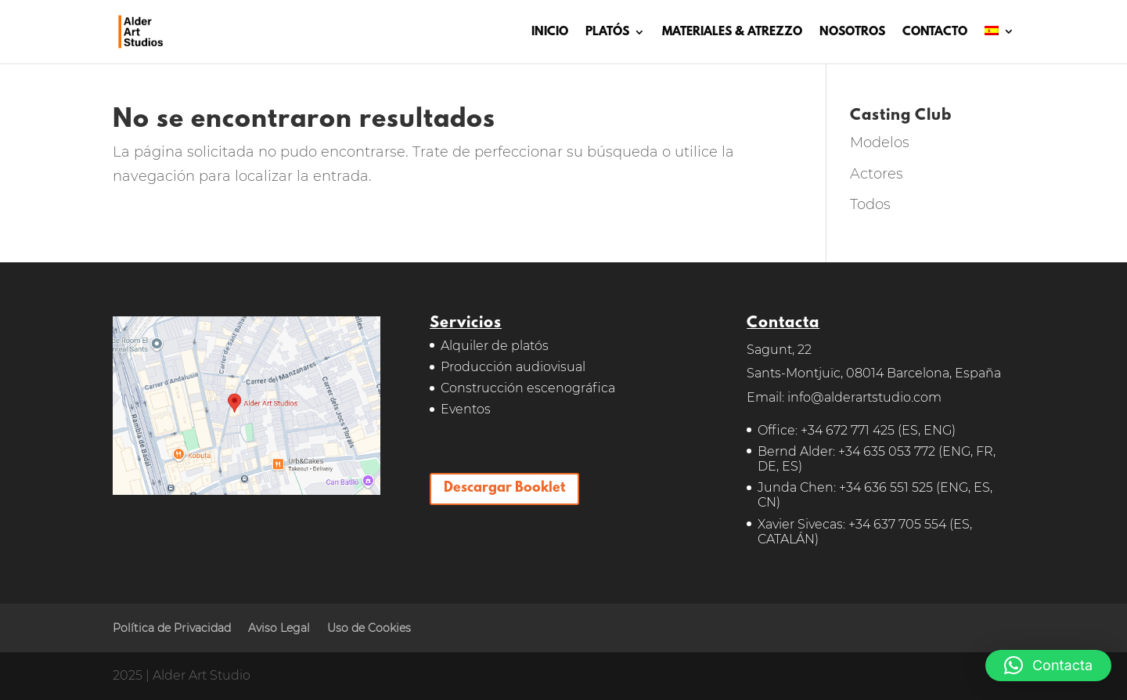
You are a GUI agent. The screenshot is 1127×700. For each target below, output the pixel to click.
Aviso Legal (279, 628)
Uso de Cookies (369, 628)
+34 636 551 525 (886, 487)
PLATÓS (607, 33)
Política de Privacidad (172, 628)
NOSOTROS (852, 33)
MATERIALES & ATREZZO (732, 33)
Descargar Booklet (504, 488)
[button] (1048, 665)
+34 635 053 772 (886, 451)
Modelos (879, 142)
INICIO (549, 33)
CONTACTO (934, 33)
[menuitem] (999, 44)
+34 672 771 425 (848, 430)
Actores (876, 173)
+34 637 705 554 (897, 524)
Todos (870, 204)
